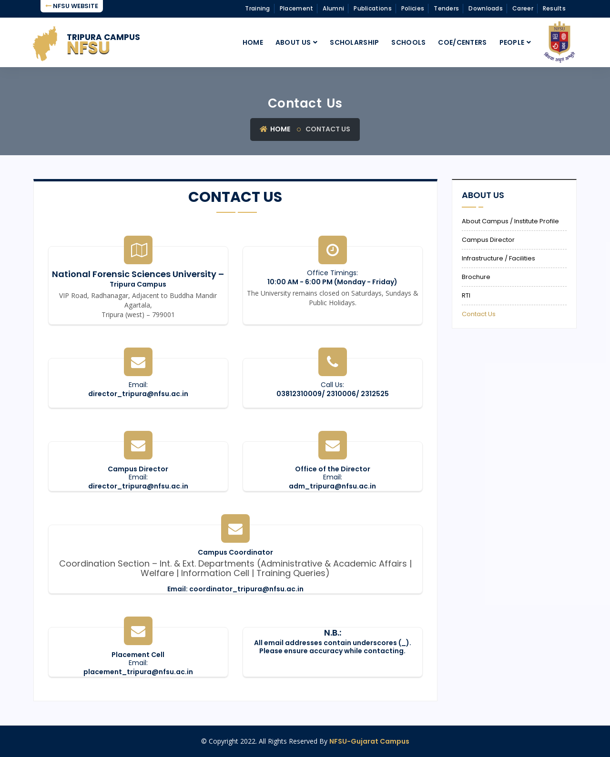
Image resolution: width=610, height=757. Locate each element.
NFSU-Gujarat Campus (369, 741)
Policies (412, 8)
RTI (466, 295)
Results (554, 8)
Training (257, 8)
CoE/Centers (462, 42)
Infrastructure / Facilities (498, 258)
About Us (293, 42)
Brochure (476, 277)
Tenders (446, 8)
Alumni (333, 8)
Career (522, 8)
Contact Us (479, 314)
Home (253, 42)
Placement (297, 8)
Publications (373, 8)
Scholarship (354, 42)
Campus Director (488, 240)
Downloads (485, 8)
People (512, 42)
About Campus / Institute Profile (510, 221)
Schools (408, 42)
